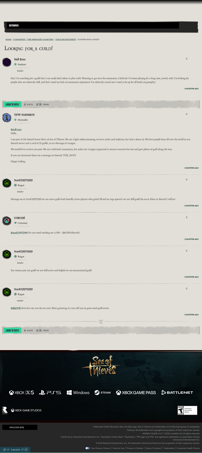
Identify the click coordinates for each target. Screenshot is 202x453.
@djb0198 (16, 308)
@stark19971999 (19, 232)
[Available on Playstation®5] (50, 393)
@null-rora (16, 129)
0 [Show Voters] (186, 59)
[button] (93, 25)
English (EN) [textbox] (17, 427)
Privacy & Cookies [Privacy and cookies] (135, 448)
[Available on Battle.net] (177, 393)
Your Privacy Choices (100, 448)
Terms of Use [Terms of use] (118, 448)
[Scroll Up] (8, 449)
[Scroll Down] (22, 449)
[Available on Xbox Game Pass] (136, 393)
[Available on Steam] (102, 393)
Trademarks (169, 448)
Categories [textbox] (14, 25)
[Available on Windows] (78, 393)
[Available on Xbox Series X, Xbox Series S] (21, 393)
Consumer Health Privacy (188, 448)
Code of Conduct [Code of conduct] (153, 448)
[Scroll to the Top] (4, 449)
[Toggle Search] (14, 30)
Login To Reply (12, 104)
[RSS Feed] (4, 39)
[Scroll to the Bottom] (26, 449)
